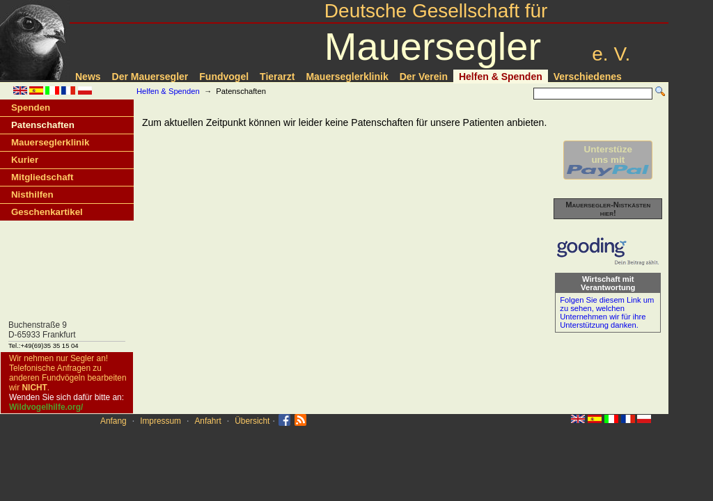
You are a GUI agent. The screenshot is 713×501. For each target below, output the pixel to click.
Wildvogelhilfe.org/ (46, 407)
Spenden (30, 107)
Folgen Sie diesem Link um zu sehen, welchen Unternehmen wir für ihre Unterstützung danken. (607, 312)
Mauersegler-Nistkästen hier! (607, 208)
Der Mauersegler (150, 76)
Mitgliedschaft (42, 177)
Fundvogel (224, 76)
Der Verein (424, 76)
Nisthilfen (32, 194)
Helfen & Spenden (500, 76)
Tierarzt (277, 76)
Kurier (24, 159)
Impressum (160, 421)
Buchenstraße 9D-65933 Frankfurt (42, 330)
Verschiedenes (588, 76)
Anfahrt (207, 421)
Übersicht (252, 421)
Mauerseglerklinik (347, 76)
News (88, 76)
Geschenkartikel (47, 212)
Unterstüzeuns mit (608, 160)
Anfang (113, 421)
